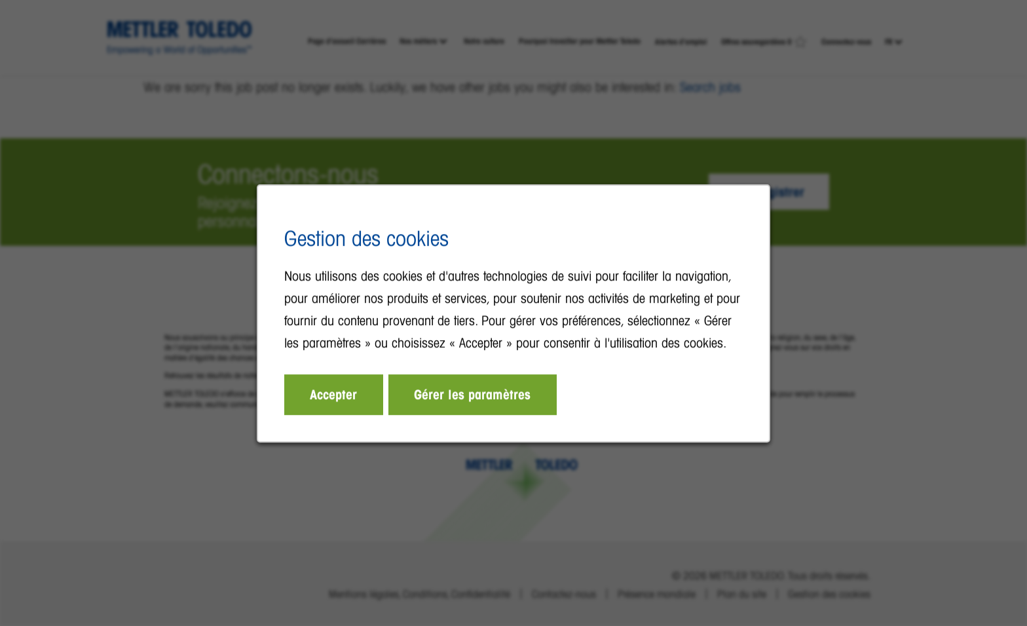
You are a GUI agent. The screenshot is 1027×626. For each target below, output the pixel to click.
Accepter (335, 396)
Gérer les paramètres (473, 396)
